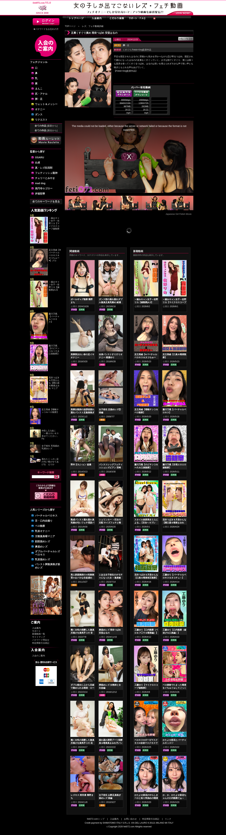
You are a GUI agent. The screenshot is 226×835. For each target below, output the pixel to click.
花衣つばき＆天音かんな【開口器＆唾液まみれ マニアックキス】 (174, 522)
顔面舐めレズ (42, 541)
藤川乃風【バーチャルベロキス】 (54, 318)
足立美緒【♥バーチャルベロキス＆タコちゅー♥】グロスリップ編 (145, 357)
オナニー (40, 109)
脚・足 (38, 99)
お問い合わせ (130, 819)
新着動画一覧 (38, 634)
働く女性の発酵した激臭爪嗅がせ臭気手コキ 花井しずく (82, 743)
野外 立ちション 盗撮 (81, 464)
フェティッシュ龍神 (46, 172)
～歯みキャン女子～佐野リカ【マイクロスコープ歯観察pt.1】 (174, 302)
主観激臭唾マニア (45, 536)
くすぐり (127, 49)
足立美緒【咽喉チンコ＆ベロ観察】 (50, 410)
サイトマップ (38, 637)
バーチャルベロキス (46, 515)
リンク (168, 819)
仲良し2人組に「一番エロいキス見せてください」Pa (50, 434)
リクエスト (41, 119)
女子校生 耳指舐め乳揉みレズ (50, 447)
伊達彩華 (40, 193)
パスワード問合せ (40, 640)
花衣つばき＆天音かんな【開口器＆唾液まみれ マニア (54, 383)
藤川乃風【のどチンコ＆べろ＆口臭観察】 (54, 349)
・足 (126, 45)
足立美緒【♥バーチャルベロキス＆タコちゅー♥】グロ (55, 255)
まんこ (38, 88)
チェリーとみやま (45, 178)
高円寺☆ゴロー (43, 188)
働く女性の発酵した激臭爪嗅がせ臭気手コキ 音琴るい (82, 633)
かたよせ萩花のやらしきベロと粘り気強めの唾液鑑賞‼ (146, 798)
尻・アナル (41, 93)
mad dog (40, 183)
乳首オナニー (42, 531)
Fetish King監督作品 (141, 49)
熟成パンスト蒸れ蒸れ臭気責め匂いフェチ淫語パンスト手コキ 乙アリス (82, 522)
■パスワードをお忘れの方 (46, 29)
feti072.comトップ (95, 819)
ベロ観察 (40, 525)
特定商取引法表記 (40, 643)
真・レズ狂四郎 (43, 167)
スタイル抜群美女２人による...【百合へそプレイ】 (146, 522)
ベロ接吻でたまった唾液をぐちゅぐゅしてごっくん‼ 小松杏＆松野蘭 (174, 688)
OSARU (39, 157)
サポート (36, 631)
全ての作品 (46, 125)
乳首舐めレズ (42, 559)
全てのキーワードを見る (46, 201)
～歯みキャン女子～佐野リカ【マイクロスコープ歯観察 (54, 223)
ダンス (38, 114)
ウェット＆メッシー (46, 104)
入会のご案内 (38, 655)
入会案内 (36, 628)
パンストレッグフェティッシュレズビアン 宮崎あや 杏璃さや (110, 467)
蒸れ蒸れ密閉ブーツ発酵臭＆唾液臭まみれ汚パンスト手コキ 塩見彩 (110, 743)
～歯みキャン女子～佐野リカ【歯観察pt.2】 (54, 286)
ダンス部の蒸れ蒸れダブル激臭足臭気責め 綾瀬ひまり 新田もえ (110, 302)
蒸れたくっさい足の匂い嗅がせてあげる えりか (50, 462)
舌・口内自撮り (43, 520)
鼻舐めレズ (41, 546)
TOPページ (70, 26)
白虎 (37, 162)
